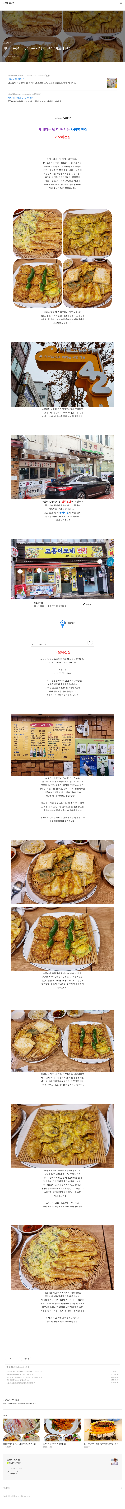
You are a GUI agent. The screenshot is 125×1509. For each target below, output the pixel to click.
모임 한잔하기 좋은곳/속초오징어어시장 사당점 (23, 1371)
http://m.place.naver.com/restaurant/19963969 (26, 75)
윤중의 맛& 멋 (8, 3)
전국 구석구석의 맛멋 (14, 1468)
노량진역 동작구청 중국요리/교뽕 (18, 1374)
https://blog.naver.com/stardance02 (22, 94)
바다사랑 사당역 (16, 79)
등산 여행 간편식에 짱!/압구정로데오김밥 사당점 (23, 1377)
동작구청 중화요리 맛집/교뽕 (16, 1380)
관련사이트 (6, 1488)
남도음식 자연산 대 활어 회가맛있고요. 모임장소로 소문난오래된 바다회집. (42, 83)
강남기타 (14, 1367)
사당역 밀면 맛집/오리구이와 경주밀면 (20, 1383)
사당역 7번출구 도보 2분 (20, 98)
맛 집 (8, 1367)
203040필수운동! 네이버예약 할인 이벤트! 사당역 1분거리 (34, 101)
